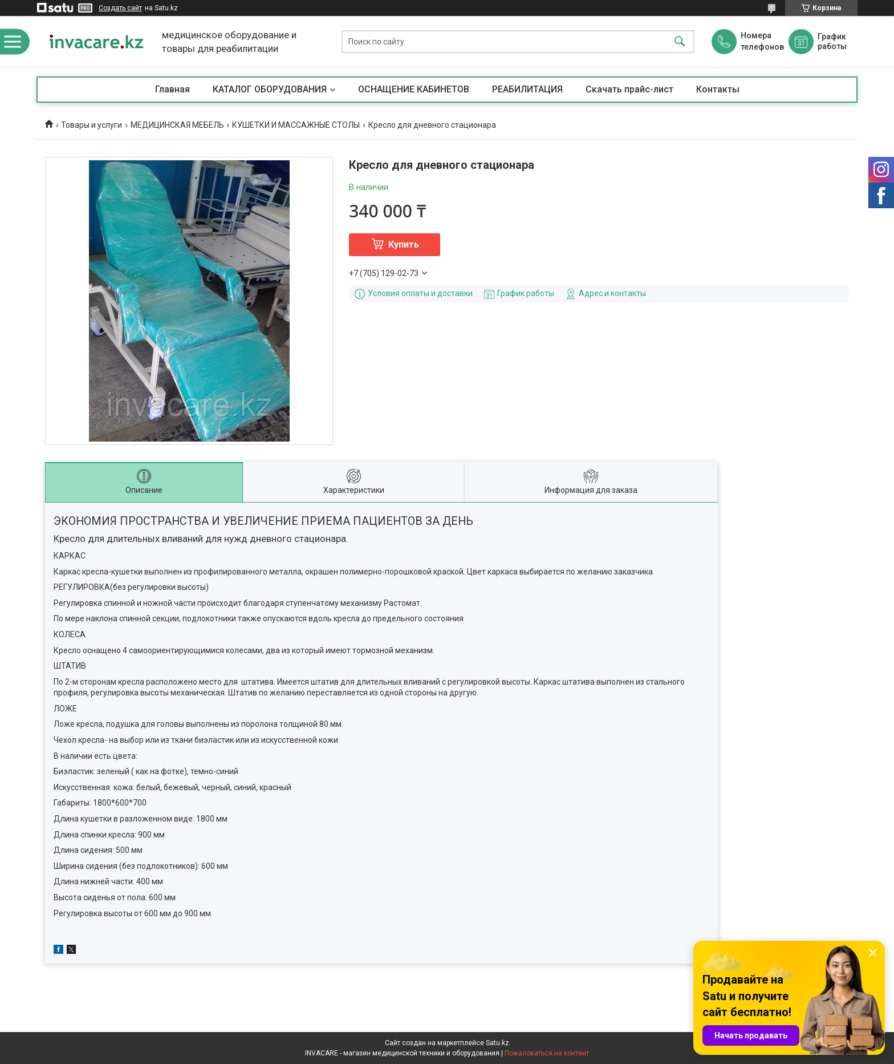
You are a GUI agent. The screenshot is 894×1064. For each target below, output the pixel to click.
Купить (403, 244)
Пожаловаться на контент (547, 1053)
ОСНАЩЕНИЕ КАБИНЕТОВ (413, 89)
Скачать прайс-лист (629, 89)
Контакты (717, 89)
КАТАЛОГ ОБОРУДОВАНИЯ (270, 89)
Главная (172, 89)
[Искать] (679, 41)
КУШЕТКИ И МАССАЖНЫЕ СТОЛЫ (296, 125)
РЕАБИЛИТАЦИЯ (527, 89)
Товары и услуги (91, 125)
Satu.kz (497, 1043)
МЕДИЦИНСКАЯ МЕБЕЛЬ (177, 125)
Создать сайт (120, 8)
